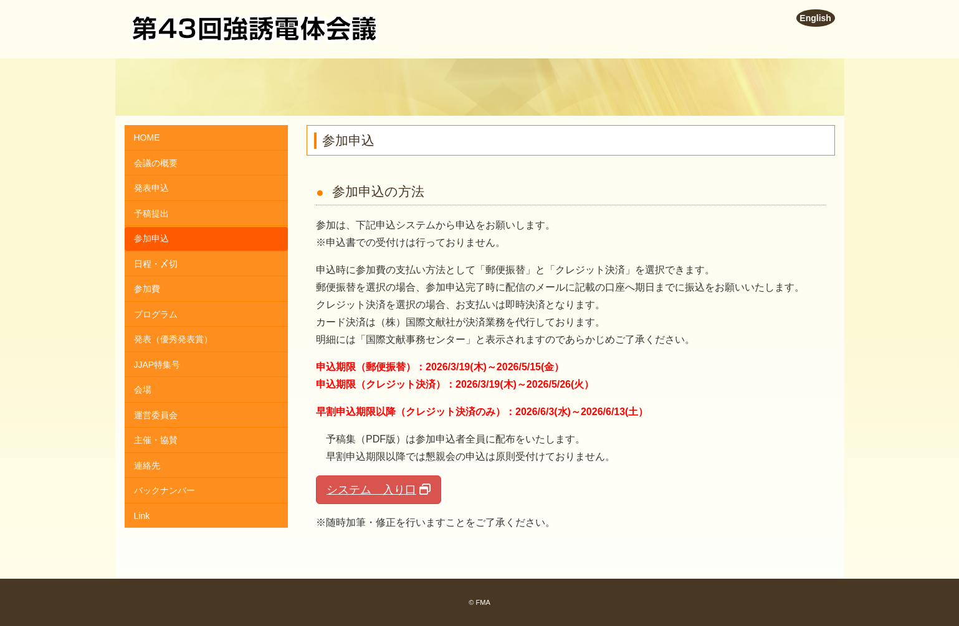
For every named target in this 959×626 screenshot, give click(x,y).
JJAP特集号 (157, 365)
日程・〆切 (156, 264)
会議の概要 (156, 163)
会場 (142, 390)
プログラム (156, 314)
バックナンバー (164, 490)
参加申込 (151, 238)
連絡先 (147, 465)
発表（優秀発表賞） (173, 339)
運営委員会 (156, 415)
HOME (147, 137)
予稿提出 (151, 213)
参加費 (147, 289)
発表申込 (151, 188)
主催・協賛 (156, 440)
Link (142, 516)
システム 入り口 (371, 490)
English (815, 18)
